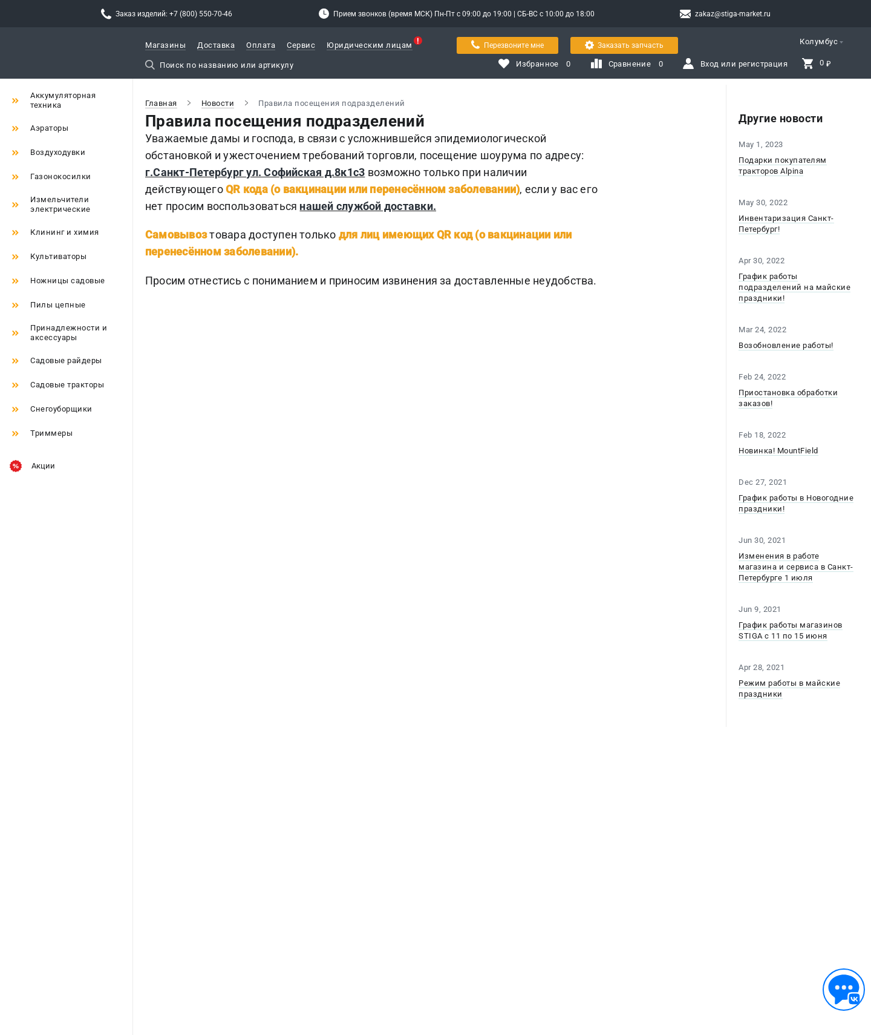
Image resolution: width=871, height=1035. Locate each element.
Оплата (260, 45)
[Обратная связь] (844, 989)
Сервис (301, 45)
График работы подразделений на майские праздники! (794, 287)
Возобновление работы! (786, 345)
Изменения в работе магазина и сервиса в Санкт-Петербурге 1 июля (796, 566)
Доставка (216, 45)
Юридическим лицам (370, 45)
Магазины (165, 45)
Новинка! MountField (778, 450)
